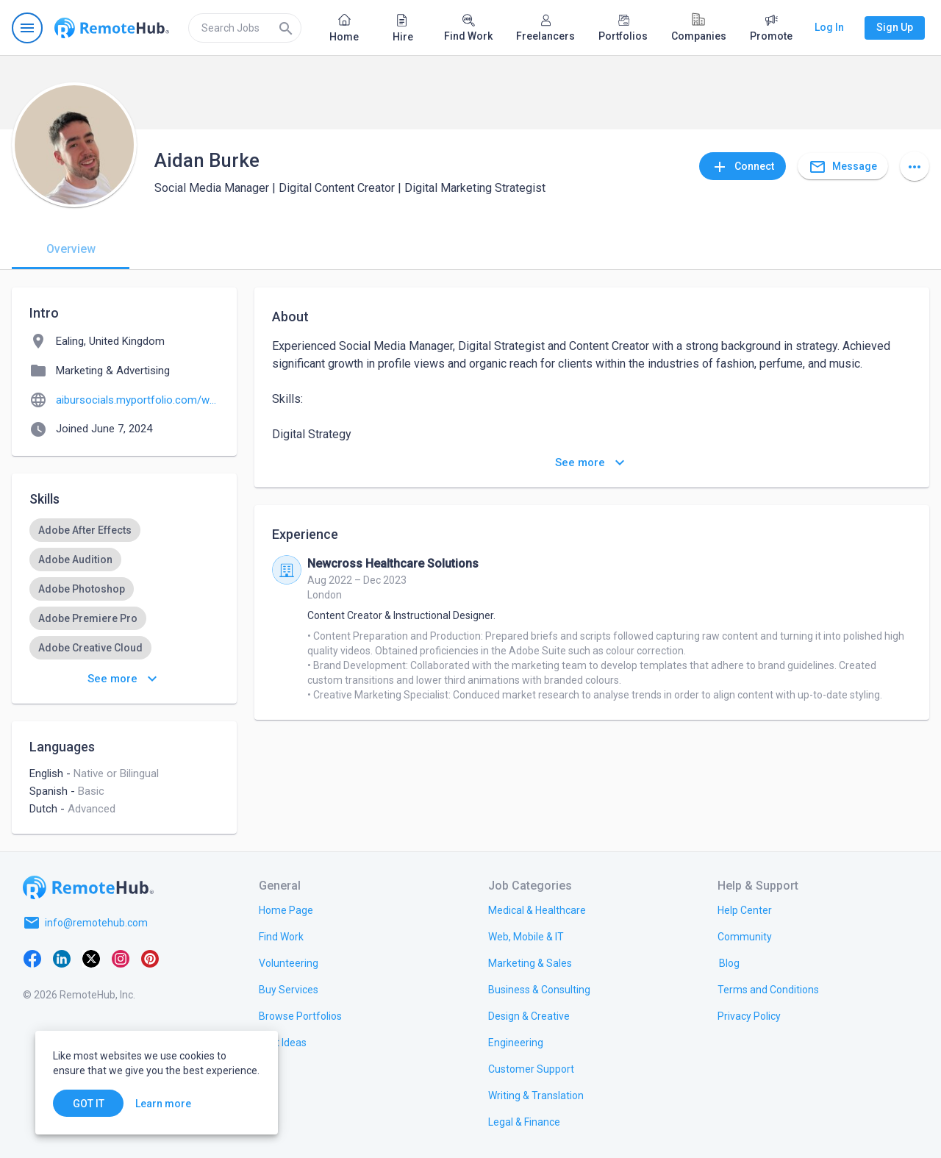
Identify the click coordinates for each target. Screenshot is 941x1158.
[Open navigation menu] (27, 27)
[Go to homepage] (111, 28)
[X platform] (91, 958)
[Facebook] (32, 958)
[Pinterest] (150, 958)
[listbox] (124, 588)
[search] (244, 27)
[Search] (286, 28)
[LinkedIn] (61, 958)
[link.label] (745, 909)
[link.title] (286, 909)
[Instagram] (120, 958)
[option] (84, 530)
